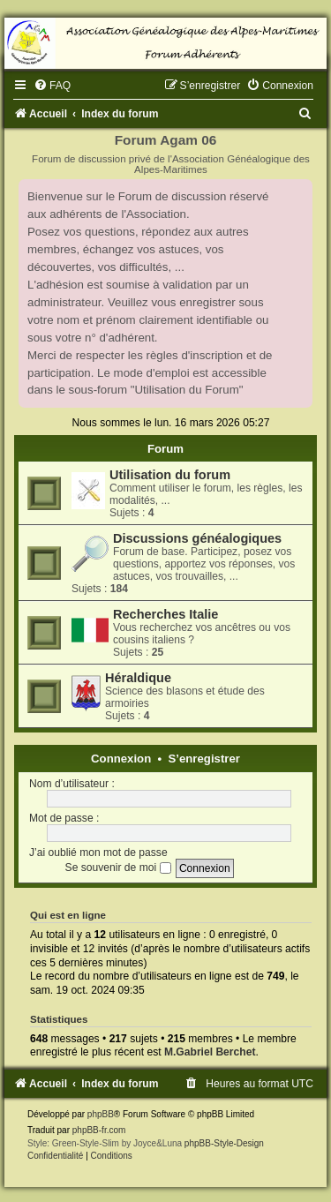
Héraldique (138, 678)
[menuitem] (52, 85)
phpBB (100, 1114)
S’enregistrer (204, 758)
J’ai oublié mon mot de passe (98, 852)
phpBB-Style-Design (224, 1143)
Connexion (121, 758)
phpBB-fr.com (99, 1130)
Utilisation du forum (169, 475)
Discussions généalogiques (197, 538)
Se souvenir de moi (118, 867)
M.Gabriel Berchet (210, 1052)
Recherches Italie (165, 614)
